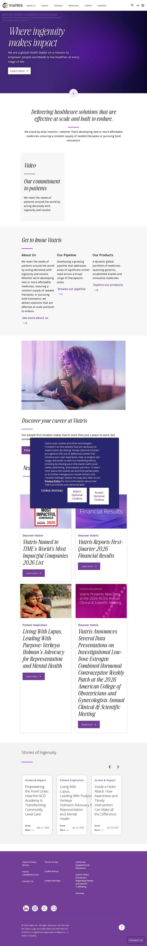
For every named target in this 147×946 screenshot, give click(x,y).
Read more (87, 724)
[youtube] (54, 908)
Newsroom (73, 5)
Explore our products (108, 285)
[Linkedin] (26, 908)
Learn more (17, 71)
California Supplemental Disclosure (83, 865)
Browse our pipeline (72, 289)
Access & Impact (35, 780)
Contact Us (136, 940)
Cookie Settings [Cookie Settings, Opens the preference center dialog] (52, 490)
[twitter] (44, 908)
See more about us (35, 318)
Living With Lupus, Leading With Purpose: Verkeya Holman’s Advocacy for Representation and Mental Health (77, 802)
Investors (102, 5)
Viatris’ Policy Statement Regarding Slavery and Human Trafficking (85, 880)
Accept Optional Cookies (99, 496)
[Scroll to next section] (73, 93)
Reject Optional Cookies (77, 495)
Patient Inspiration (72, 780)
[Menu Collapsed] (39, 5)
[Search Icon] (132, 5)
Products (58, 5)
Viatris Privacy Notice (29, 863)
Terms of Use (51, 862)
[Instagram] (35, 908)
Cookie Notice (51, 871)
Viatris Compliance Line (30, 873)
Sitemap (80, 893)
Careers (88, 5)
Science (44, 5)
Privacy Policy (52, 481)
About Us (31, 5)
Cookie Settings (52, 880)
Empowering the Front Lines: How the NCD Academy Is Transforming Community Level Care (37, 800)
